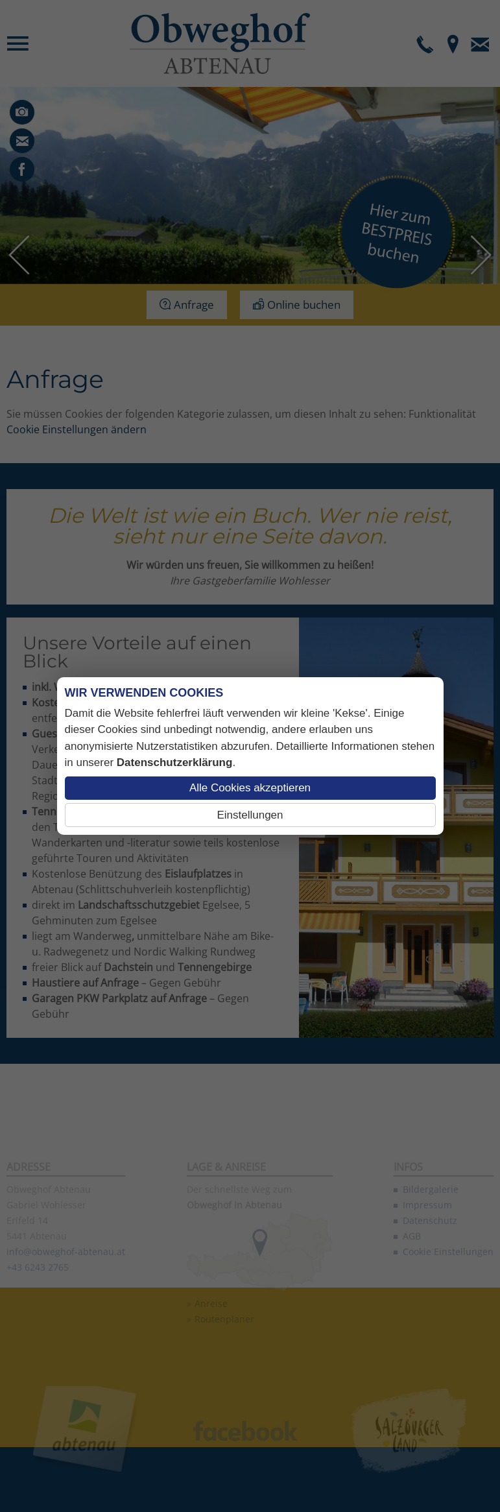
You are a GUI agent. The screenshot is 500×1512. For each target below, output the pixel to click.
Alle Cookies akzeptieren (250, 788)
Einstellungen (250, 815)
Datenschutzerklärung (175, 762)
